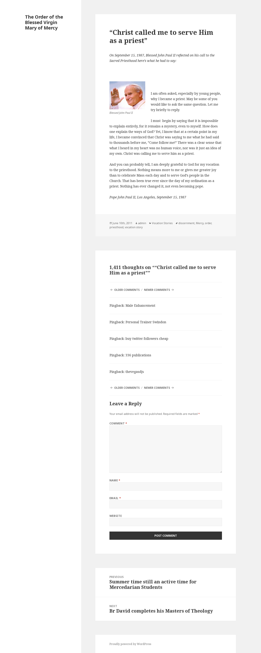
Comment (118, 423)
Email (115, 498)
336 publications (138, 355)
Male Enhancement (140, 305)
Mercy (200, 223)
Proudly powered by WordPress (130, 644)
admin (142, 223)
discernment (186, 223)
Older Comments (127, 290)
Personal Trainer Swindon (145, 322)
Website (115, 516)
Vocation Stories (162, 223)
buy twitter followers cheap (146, 338)
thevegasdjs (134, 371)
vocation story (134, 227)
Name (114, 480)
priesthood (116, 227)
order (208, 223)
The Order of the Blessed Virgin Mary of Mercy (44, 22)
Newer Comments (157, 290)
